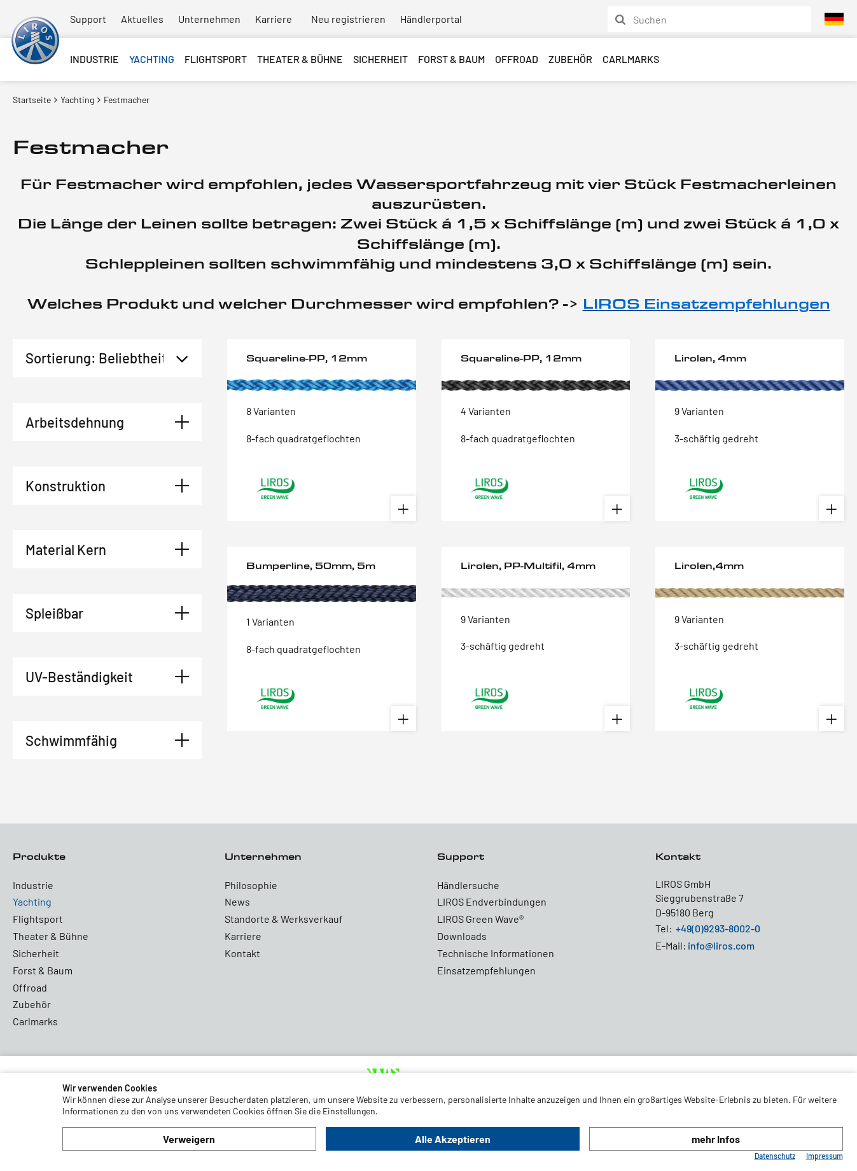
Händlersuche (468, 885)
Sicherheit (380, 59)
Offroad (516, 59)
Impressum (824, 1155)
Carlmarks (631, 59)
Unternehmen (209, 19)
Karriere (273, 19)
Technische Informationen (495, 953)
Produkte (39, 856)
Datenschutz (775, 1155)
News (237, 901)
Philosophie (251, 885)
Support (88, 19)
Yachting (151, 59)
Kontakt (242, 953)
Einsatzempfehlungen (486, 970)
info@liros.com (721, 945)
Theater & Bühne (300, 59)
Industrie (94, 59)
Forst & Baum (451, 59)
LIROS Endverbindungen (492, 901)
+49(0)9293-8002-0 (718, 928)
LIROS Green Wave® (480, 919)
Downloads (462, 936)
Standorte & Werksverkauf (284, 919)
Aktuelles (142, 19)
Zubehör (570, 59)
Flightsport (216, 59)
